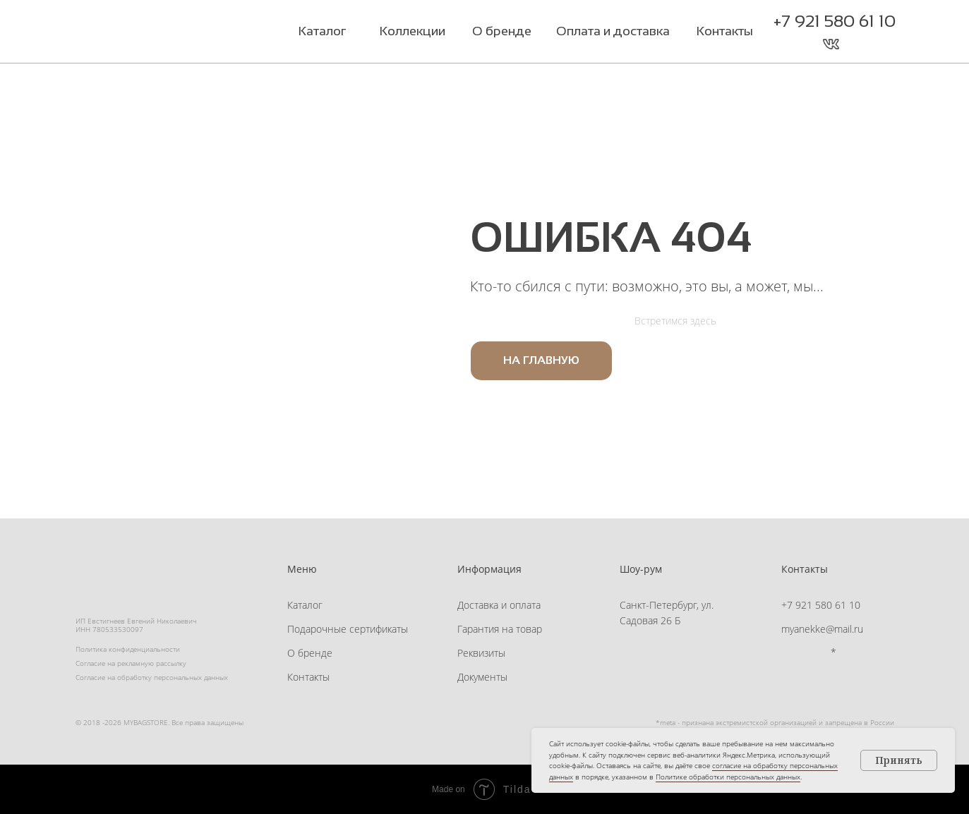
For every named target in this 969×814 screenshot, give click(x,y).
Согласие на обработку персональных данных (152, 677)
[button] (859, 44)
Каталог (305, 605)
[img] (163, 33)
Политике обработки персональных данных (728, 777)
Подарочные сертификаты (347, 629)
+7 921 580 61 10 (835, 20)
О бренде (309, 653)
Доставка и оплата (499, 605)
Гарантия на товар (499, 629)
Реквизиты (481, 653)
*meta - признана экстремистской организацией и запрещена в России (775, 722)
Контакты (308, 677)
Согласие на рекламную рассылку (131, 663)
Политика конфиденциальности (128, 649)
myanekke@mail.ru (822, 629)
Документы (482, 677)
